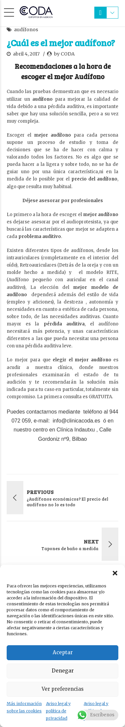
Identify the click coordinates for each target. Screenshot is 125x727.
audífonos (26, 30)
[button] (115, 573)
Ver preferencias (63, 689)
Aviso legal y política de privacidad (58, 711)
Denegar (63, 670)
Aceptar (63, 652)
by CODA (64, 54)
